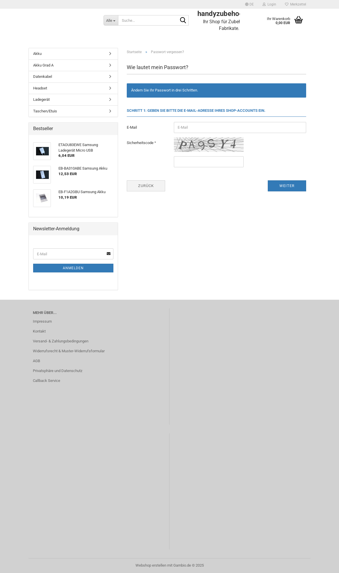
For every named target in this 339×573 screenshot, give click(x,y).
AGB (36, 361)
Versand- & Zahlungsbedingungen (60, 341)
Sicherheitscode (140, 143)
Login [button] (269, 4)
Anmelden (73, 268)
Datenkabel (42, 76)
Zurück (146, 186)
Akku (37, 53)
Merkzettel (295, 4)
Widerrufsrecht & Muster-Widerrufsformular (69, 351)
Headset (40, 88)
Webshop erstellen (150, 565)
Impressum (42, 321)
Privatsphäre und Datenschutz (57, 371)
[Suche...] (111, 20)
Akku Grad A (43, 65)
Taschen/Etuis (45, 111)
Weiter (287, 186)
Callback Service (46, 380)
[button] (249, 4)
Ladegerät (41, 99)
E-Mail (132, 127)
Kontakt (39, 331)
